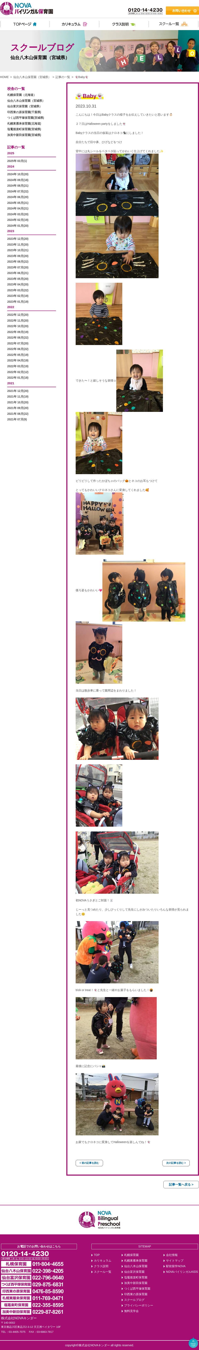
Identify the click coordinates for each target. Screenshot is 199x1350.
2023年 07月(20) (17, 267)
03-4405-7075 (17, 1331)
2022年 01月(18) (17, 377)
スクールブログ (134, 1299)
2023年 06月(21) (17, 273)
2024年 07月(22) (17, 191)
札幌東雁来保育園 (135, 1260)
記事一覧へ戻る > (181, 1184)
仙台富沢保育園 (134, 1271)
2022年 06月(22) (17, 349)
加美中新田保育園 (135, 1283)
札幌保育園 (131, 1255)
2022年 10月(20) (17, 326)
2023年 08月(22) (17, 261)
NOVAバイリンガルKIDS (182, 1271)
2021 (10, 383)
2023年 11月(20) (17, 244)
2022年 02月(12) (17, 372)
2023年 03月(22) (17, 290)
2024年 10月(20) (17, 174)
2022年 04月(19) (17, 360)
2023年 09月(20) (17, 256)
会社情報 (172, 1255)
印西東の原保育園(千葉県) (24, 112)
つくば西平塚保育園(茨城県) (25, 117)
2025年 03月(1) (17, 161)
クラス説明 (101, 1266)
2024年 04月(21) (17, 208)
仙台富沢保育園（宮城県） (24, 106)
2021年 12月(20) (17, 391)
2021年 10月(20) (17, 402)
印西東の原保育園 (135, 1294)
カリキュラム (102, 1260)
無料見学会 (131, 1311)
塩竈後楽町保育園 (135, 1277)
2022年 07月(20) (17, 343)
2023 (10, 231)
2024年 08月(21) (17, 185)
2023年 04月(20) (17, 284)
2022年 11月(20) (17, 320)
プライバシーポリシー (138, 1305)
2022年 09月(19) (17, 332)
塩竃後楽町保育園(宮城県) (24, 129)
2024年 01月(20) (17, 225)
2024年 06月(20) (17, 197)
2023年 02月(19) (17, 295)
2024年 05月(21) (17, 202)
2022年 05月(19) (17, 354)
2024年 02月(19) (17, 220)
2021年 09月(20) (17, 408)
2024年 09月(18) (17, 180)
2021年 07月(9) (17, 419)
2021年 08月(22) (17, 413)
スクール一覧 (102, 1271)
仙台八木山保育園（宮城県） (32, 77)
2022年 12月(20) (17, 314)
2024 (10, 166)
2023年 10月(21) (17, 250)
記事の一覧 (63, 77)
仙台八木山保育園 (135, 1266)
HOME (4, 77)
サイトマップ (174, 1260)
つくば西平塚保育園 (137, 1288)
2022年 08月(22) (17, 337)
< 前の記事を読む (89, 1163)
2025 (10, 153)
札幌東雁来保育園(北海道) (24, 123)
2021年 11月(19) (17, 396)
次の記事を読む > (176, 1163)
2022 (10, 307)
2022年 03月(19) (17, 366)
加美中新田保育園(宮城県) (24, 135)
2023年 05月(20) (17, 278)
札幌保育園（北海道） (21, 95)
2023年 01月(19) (17, 301)
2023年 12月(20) (17, 238)
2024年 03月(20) (17, 214)
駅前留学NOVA (176, 1266)
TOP (97, 1255)
